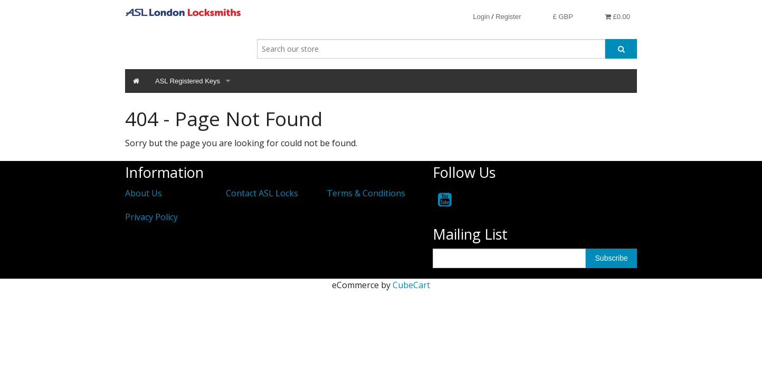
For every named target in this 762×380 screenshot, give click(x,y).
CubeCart (411, 285)
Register (508, 17)
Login (481, 17)
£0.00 (617, 17)
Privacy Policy (151, 217)
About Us (143, 193)
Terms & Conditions (366, 193)
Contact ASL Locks (262, 193)
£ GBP (563, 17)
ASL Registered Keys (187, 81)
